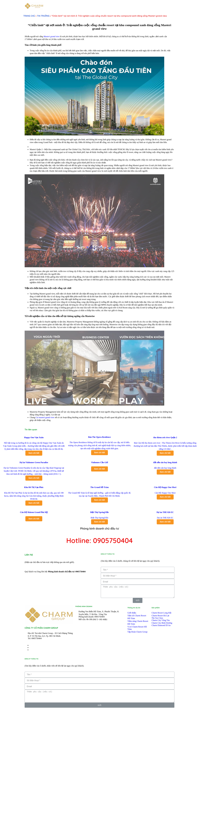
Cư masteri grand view (45, 528)
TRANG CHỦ (29, 16)
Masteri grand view (51, 36)
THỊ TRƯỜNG (43, 16)
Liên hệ (29, 665)
